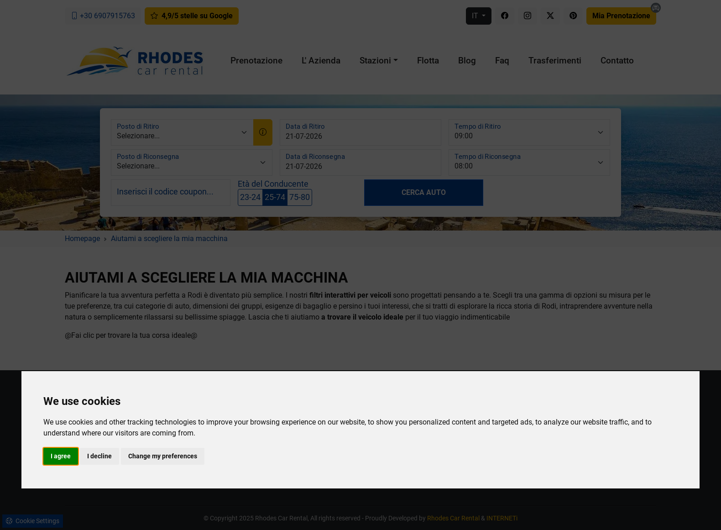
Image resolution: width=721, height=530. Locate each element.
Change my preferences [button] (162, 456)
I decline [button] (99, 456)
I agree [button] (61, 456)
